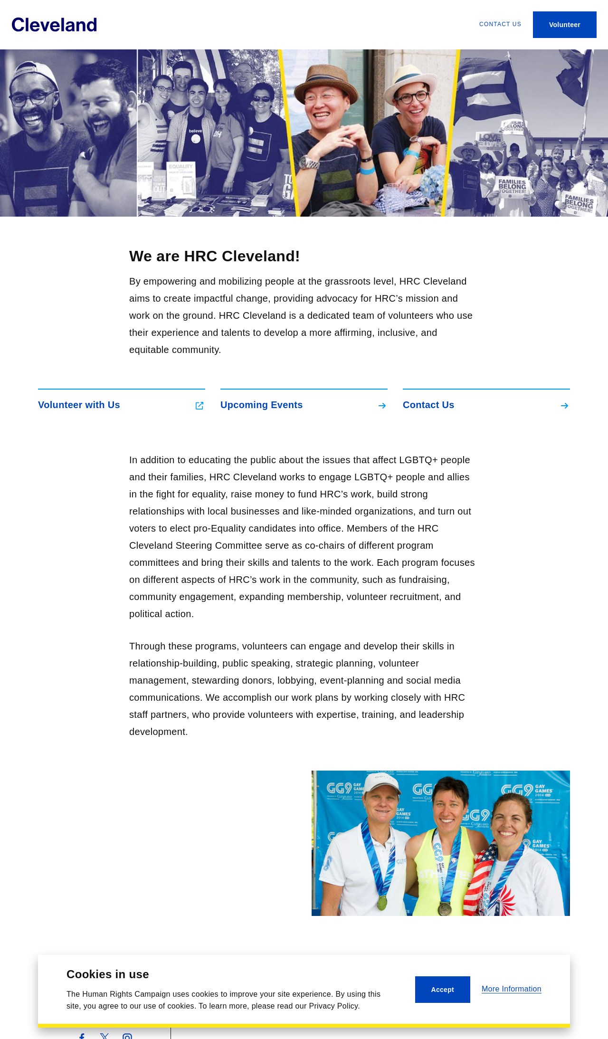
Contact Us (209, 1024)
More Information (512, 989)
